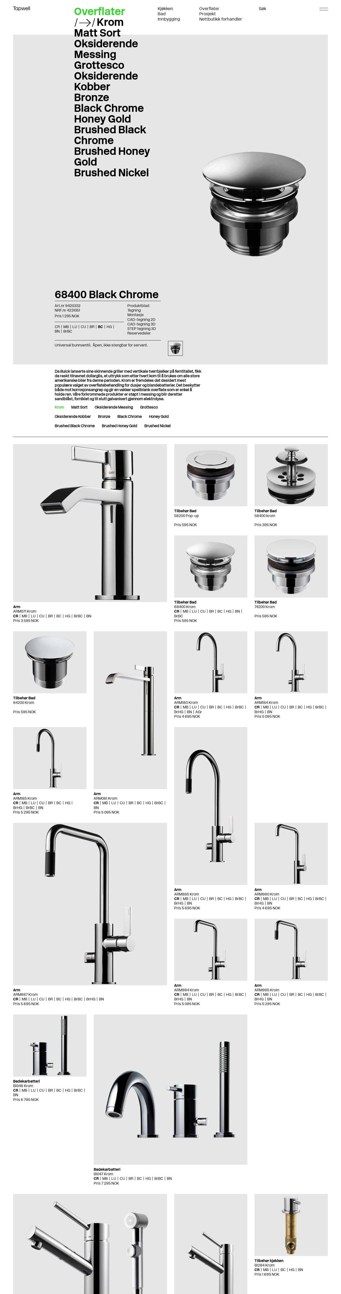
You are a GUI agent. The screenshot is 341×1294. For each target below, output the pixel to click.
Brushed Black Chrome (110, 135)
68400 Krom (184, 606)
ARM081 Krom (105, 798)
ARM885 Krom (186, 894)
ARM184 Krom (266, 702)
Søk (262, 8)
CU (83, 326)
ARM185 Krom (25, 798)
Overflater (209, 8)
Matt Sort (97, 32)
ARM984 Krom (186, 990)
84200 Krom (23, 702)
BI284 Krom (264, 1265)
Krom (110, 22)
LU (74, 326)
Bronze (91, 97)
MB (66, 326)
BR (92, 326)
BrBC (67, 331)
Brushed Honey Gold (112, 156)
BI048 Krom (23, 1086)
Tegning (134, 310)
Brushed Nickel (111, 172)
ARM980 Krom (266, 894)
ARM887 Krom (25, 994)
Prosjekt (207, 13)
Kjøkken (165, 8)
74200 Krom (264, 606)
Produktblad (138, 305)
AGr (198, 712)
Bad (162, 13)
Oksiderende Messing (106, 49)
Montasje (135, 315)
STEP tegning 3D (141, 328)
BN (57, 331)
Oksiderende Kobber (106, 81)
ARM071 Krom (24, 611)
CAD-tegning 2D (141, 319)
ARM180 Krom (186, 702)
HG (109, 326)
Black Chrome (109, 108)
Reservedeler (139, 333)
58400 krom (264, 515)
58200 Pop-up (186, 515)
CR (57, 326)
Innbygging (169, 19)
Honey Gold (102, 118)
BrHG (178, 712)
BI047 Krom (103, 1174)
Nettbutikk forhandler (220, 19)
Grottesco (99, 65)
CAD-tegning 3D (141, 324)
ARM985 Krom (266, 990)
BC (100, 326)
